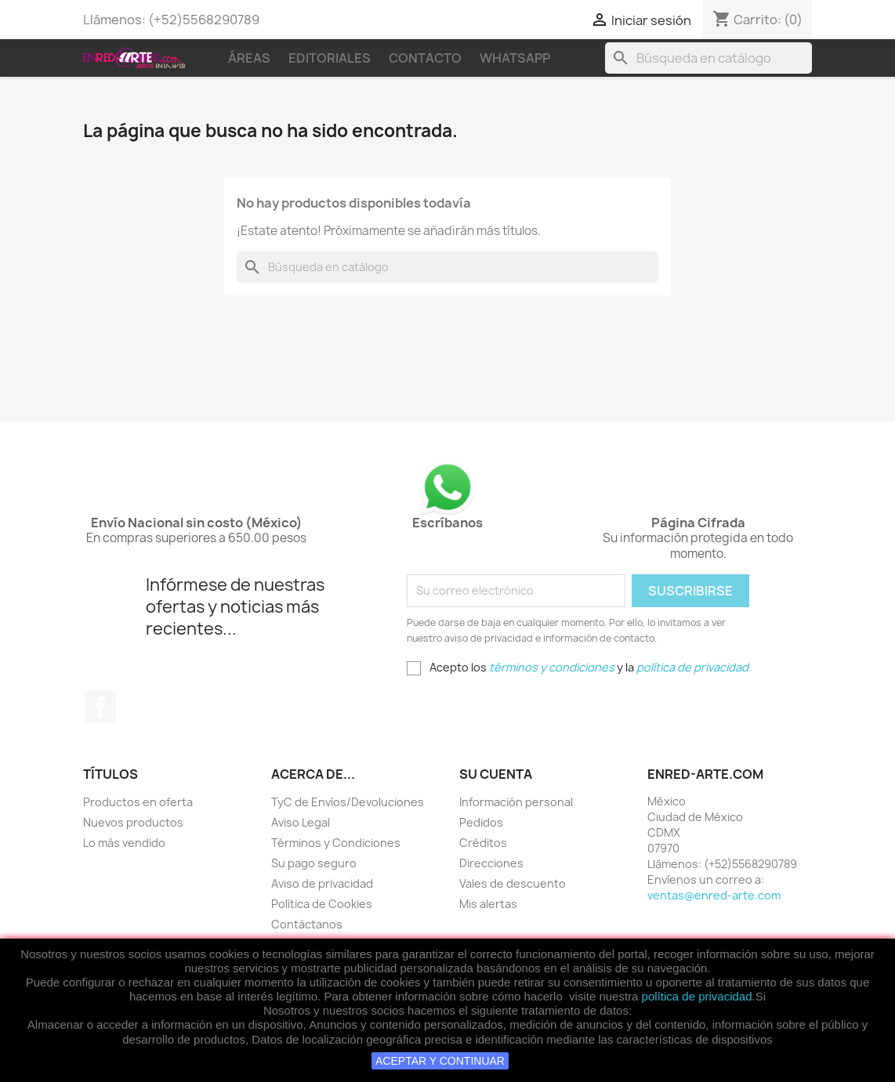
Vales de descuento (512, 883)
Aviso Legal (300, 822)
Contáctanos (306, 924)
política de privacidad (697, 996)
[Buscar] (708, 58)
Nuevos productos (133, 822)
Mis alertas (488, 903)
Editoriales (329, 58)
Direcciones (491, 863)
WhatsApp (515, 58)
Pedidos (481, 822)
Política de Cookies (321, 903)
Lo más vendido (124, 842)
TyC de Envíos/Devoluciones (347, 801)
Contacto (425, 58)
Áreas (249, 58)
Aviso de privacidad (322, 883)
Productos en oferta (138, 801)
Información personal (516, 801)
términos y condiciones (551, 667)
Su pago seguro (314, 863)
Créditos (483, 842)
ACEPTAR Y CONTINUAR (440, 1061)
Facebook (100, 706)
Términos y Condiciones (335, 842)
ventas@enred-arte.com (714, 895)
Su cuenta (495, 774)
